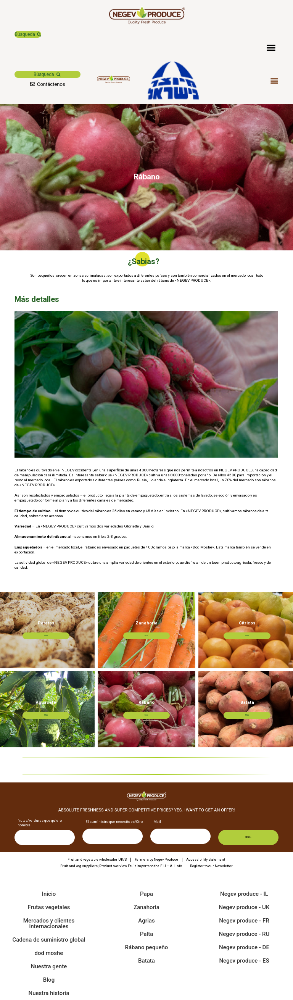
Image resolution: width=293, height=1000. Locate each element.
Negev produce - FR (244, 920)
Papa (146, 893)
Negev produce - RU (244, 934)
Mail (157, 822)
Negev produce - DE (244, 947)
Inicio (49, 893)
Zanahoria (146, 907)
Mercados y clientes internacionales (48, 923)
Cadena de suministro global (48, 939)
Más (54, 634)
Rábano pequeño (146, 947)
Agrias (146, 920)
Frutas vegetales (49, 907)
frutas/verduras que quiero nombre (40, 823)
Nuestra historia (48, 993)
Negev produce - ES (244, 960)
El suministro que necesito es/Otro (114, 822)
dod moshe (49, 953)
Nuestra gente (49, 966)
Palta (146, 934)
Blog (49, 979)
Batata (146, 960)
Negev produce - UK (244, 907)
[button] (27, 34)
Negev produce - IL (244, 893)
